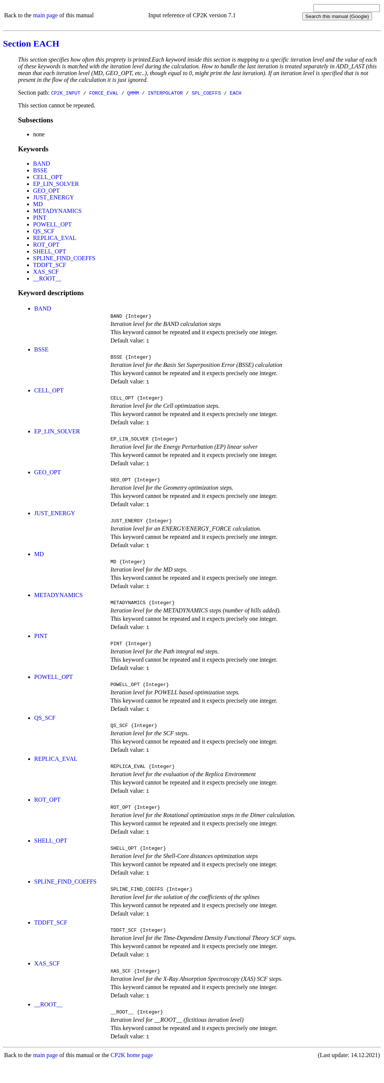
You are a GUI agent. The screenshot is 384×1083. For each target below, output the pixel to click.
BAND (41, 163)
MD (38, 204)
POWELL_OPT (52, 224)
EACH (235, 92)
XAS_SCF (46, 271)
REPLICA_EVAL (54, 238)
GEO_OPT (46, 190)
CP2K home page (132, 1075)
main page (45, 15)
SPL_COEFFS (206, 92)
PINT (40, 217)
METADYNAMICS (57, 211)
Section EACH (31, 43)
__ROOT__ (47, 278)
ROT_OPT (46, 244)
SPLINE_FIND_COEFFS (64, 258)
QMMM (133, 92)
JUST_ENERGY (53, 197)
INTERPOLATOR (165, 92)
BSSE (40, 170)
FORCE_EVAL (103, 92)
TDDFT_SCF (49, 265)
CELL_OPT (47, 177)
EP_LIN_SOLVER (56, 184)
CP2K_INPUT (65, 92)
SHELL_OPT (49, 251)
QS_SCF (43, 231)
